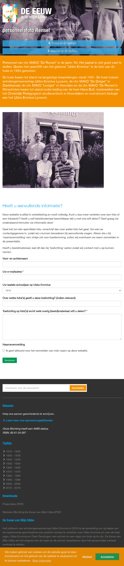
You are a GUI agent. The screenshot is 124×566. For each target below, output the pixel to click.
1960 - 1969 (11, 467)
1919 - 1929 (11, 451)
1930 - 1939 (11, 455)
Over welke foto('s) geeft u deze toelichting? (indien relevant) (39, 297)
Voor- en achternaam (15, 258)
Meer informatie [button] (41, 560)
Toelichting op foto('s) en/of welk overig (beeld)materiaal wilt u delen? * (45, 311)
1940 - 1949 (11, 459)
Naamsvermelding (14, 344)
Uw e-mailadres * (13, 271)
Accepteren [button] (107, 556)
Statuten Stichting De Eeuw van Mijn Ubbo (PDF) (32, 512)
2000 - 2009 (11, 483)
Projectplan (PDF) (13, 503)
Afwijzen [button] (87, 556)
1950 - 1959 (11, 463)
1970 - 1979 (11, 471)
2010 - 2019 (11, 487)
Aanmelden (78, 388)
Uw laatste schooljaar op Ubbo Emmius (26, 284)
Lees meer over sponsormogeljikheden (28, 420)
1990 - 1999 (11, 479)
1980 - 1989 (11, 475)
